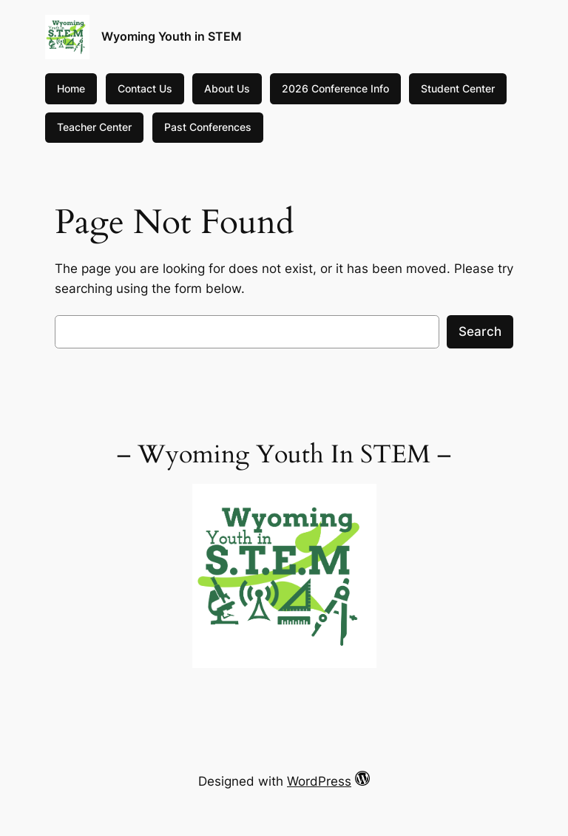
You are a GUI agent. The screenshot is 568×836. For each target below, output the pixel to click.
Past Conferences (207, 127)
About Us (227, 88)
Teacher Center (94, 127)
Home (71, 88)
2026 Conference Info (335, 88)
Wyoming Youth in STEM (171, 36)
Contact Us (145, 88)
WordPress (319, 781)
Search (480, 331)
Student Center (458, 88)
